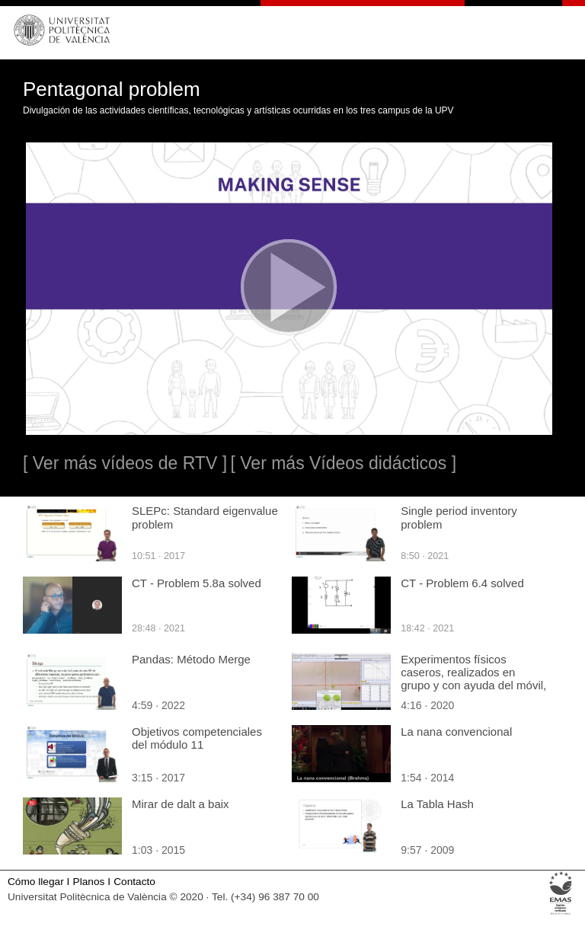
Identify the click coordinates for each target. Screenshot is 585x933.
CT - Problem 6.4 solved (462, 583)
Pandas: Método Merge (191, 659)
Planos (89, 881)
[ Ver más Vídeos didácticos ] (343, 463)
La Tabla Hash (437, 803)
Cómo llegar (36, 881)
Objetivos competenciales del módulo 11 (197, 738)
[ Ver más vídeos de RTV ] (125, 463)
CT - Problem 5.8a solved (196, 583)
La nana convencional (456, 731)
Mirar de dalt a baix (180, 803)
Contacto (134, 881)
